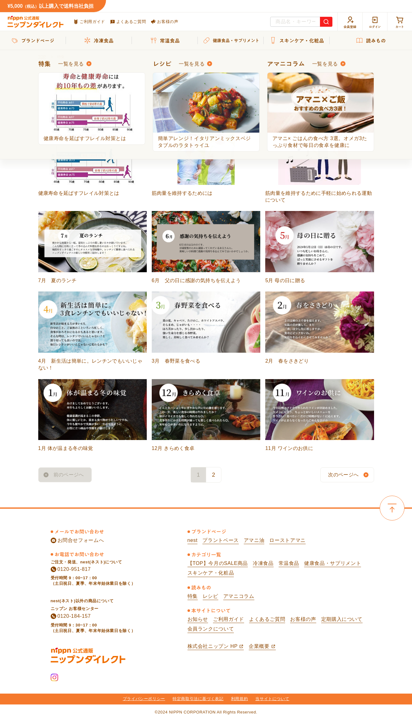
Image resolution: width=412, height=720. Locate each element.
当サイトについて (272, 698)
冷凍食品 (263, 563)
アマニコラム (238, 596)
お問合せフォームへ (77, 540)
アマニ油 (254, 540)
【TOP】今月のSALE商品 (217, 563)
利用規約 (239, 698)
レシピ (210, 596)
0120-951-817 (71, 569)
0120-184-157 (71, 616)
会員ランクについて (210, 628)
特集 (192, 596)
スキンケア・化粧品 (210, 573)
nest (192, 540)
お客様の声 (164, 21)
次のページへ (343, 474)
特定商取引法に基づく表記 (198, 698)
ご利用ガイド (89, 21)
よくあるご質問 (128, 21)
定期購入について (342, 619)
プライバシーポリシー (144, 698)
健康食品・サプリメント (332, 563)
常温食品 (289, 563)
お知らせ (197, 619)
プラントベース (220, 540)
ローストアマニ (287, 540)
